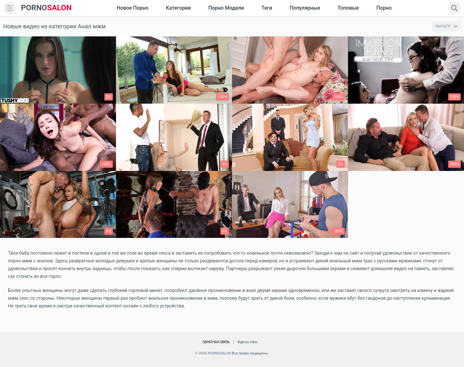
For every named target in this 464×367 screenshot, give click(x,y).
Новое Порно (133, 8)
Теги (266, 8)
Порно (384, 8)
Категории (178, 8)
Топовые (348, 8)
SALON (46, 8)
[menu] (9, 8)
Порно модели (226, 8)
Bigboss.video (247, 342)
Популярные (305, 8)
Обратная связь (216, 342)
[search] (454, 8)
